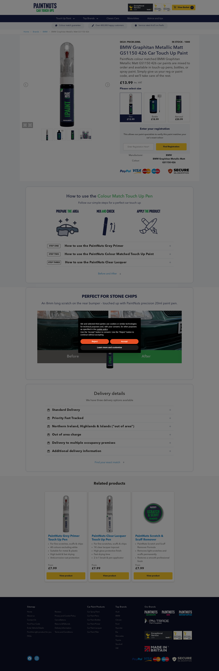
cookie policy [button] (102, 329)
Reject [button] (95, 341)
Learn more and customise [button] (109, 347)
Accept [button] (124, 341)
